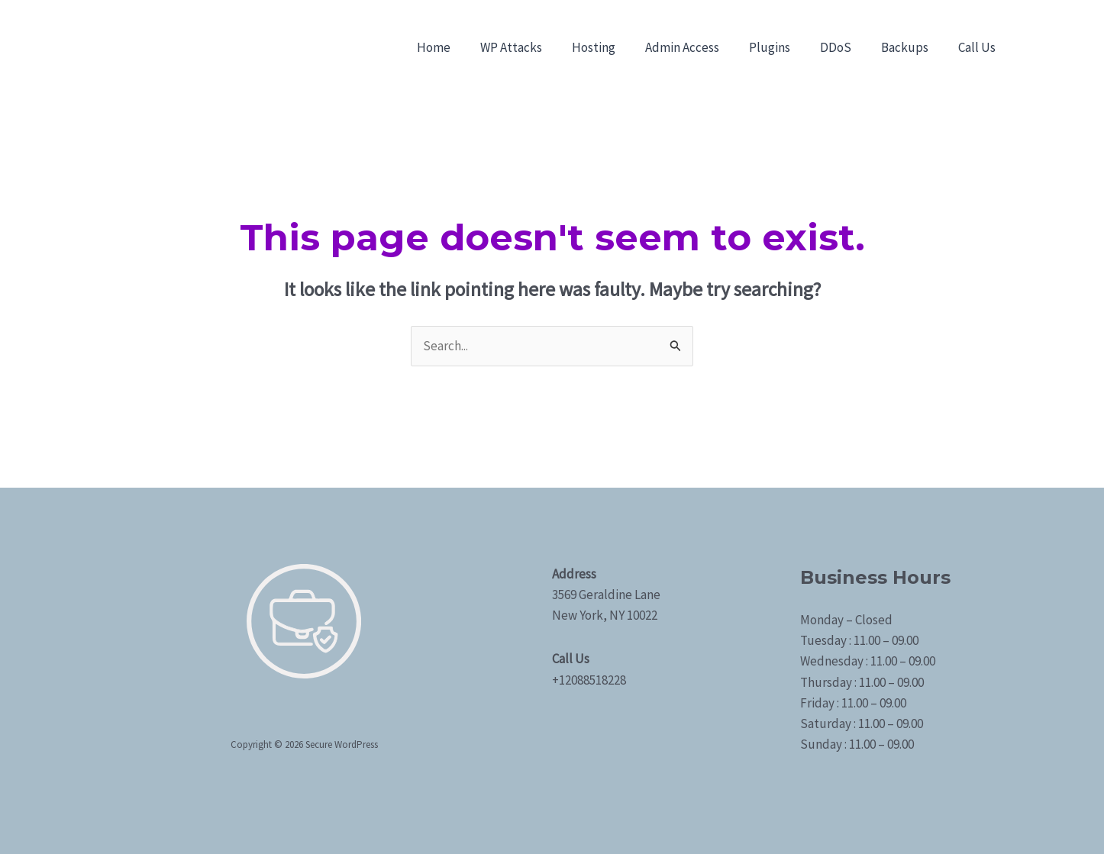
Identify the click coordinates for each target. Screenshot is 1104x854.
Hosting (614, 47)
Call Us (978, 47)
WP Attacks (536, 47)
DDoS (844, 47)
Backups (910, 47)
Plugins (782, 47)
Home (462, 47)
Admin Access (699, 47)
